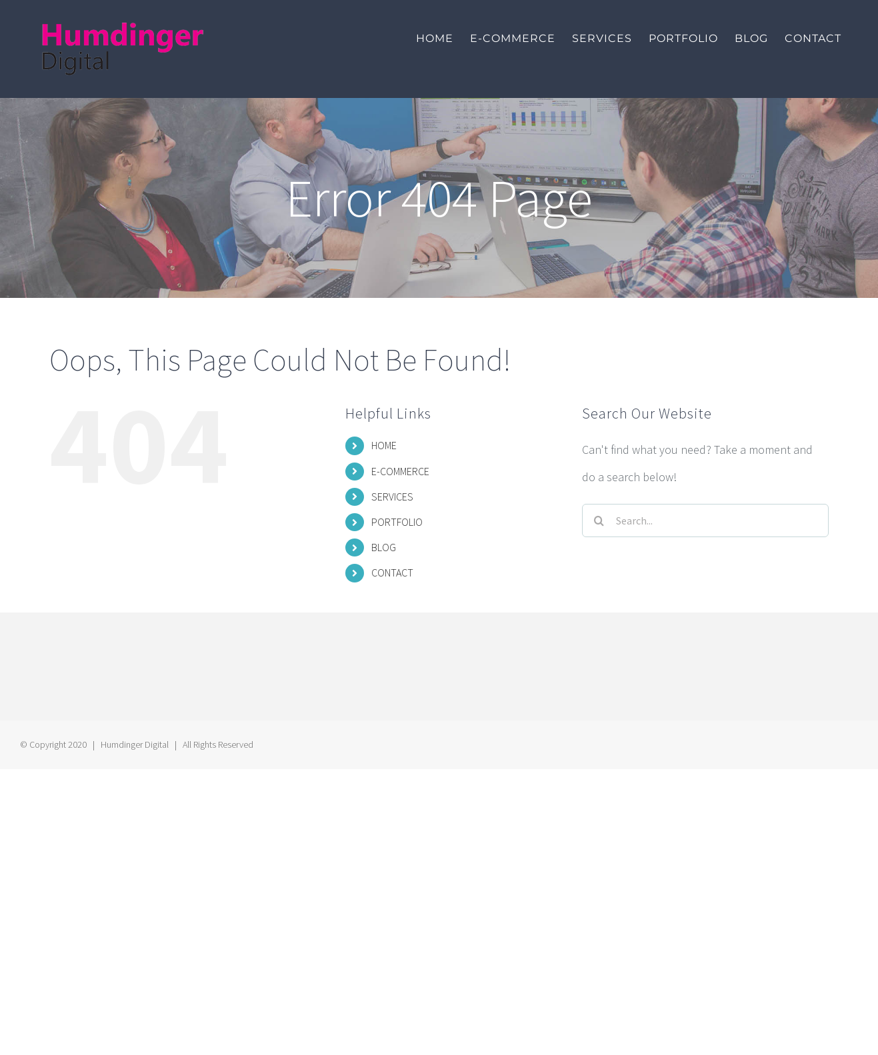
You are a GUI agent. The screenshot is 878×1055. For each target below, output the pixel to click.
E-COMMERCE (400, 471)
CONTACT (392, 572)
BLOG (383, 547)
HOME (384, 445)
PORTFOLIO (397, 521)
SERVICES (392, 496)
